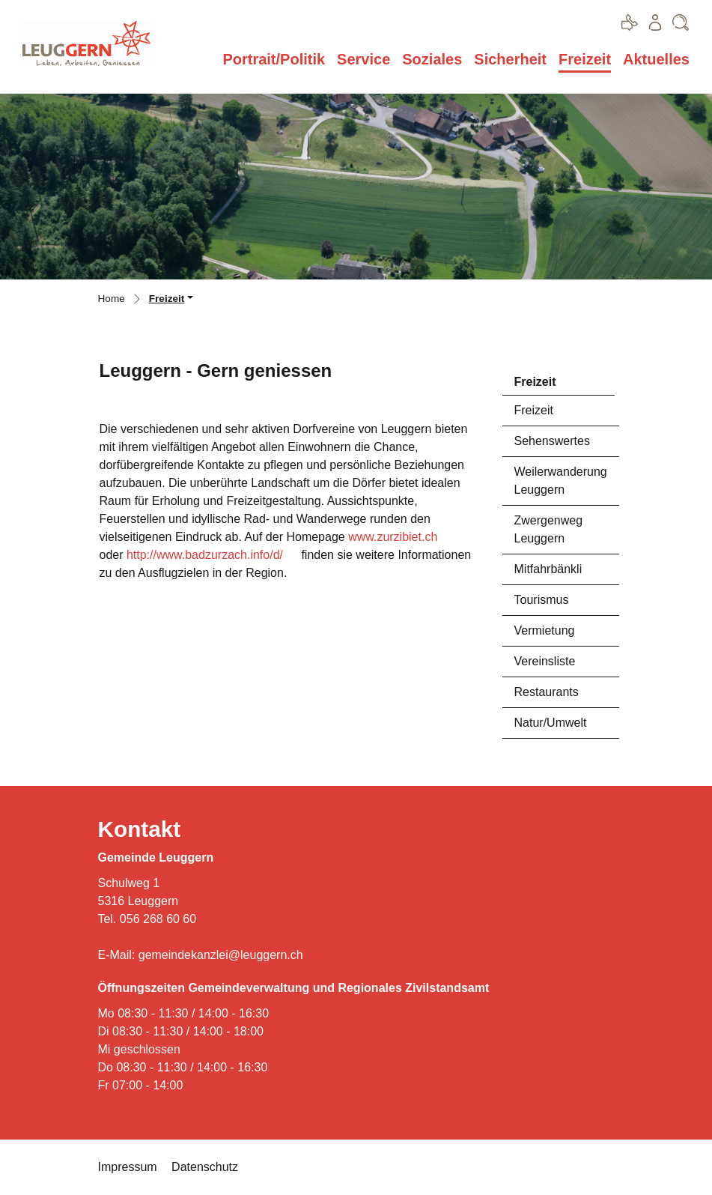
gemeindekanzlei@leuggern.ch (221, 955)
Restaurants (546, 692)
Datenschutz (204, 1167)
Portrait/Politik (273, 59)
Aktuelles (656, 59)
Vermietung (544, 630)
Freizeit (585, 58)
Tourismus (541, 599)
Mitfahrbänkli (548, 569)
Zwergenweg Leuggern (548, 529)
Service (363, 59)
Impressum (127, 1167)
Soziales (432, 59)
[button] (171, 300)
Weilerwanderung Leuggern (560, 480)
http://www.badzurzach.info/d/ (205, 554)
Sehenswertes (552, 441)
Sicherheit (510, 59)
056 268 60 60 (158, 919)
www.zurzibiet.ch (392, 536)
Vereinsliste (545, 661)
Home (111, 298)
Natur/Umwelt (550, 722)
